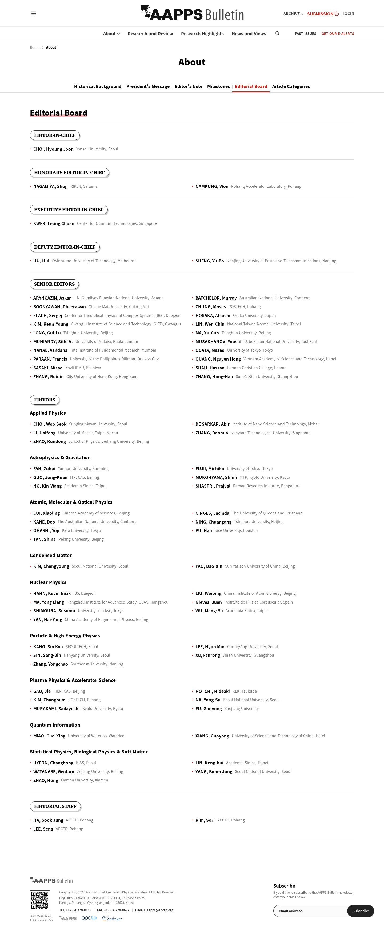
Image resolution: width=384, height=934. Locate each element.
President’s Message (140, 86)
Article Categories (306, 86)
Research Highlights (202, 33)
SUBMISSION (323, 14)
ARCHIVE (291, 13)
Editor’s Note (187, 86)
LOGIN (348, 13)
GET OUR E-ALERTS (338, 33)
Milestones (222, 86)
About (109, 33)
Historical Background (82, 86)
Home (34, 47)
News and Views (249, 33)
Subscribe (340, 911)
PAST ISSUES (305, 33)
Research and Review (150, 33)
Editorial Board (260, 86)
